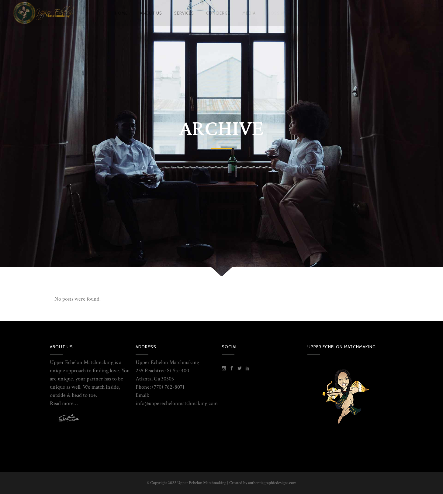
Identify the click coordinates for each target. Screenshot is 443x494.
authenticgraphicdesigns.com (272, 482)
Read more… (64, 403)
